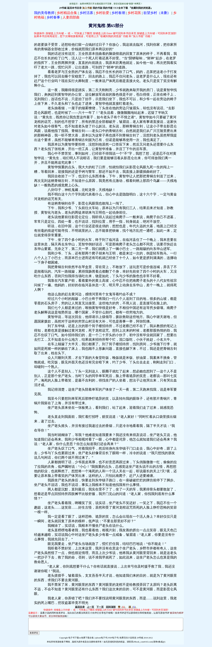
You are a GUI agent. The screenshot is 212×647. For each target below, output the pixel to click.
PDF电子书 (113, 640)
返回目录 (80, 607)
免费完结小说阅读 (127, 640)
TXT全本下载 (120, 8)
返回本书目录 (74, 8)
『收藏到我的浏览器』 (141, 8)
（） (122, 607)
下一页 (100, 607)
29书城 (62, 8)
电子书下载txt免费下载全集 (81, 640)
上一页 (90, 607)
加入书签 (87, 8)
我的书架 (97, 8)
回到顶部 (111, 607)
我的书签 (108, 8)
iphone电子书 (101, 640)
